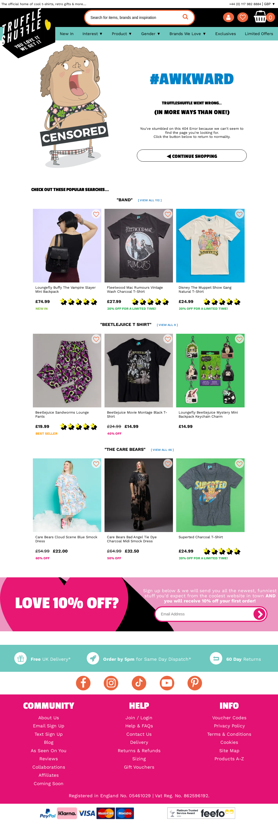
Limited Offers (259, 33)
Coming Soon (49, 784)
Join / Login (139, 718)
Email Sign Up (48, 726)
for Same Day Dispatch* (139, 659)
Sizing (139, 759)
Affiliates (49, 775)
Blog (48, 742)
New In (67, 33)
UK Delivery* (42, 659)
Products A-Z (229, 759)
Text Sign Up (48, 734)
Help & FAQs (139, 726)
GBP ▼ (269, 4)
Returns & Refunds (139, 751)
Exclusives (225, 33)
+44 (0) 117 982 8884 (245, 4)
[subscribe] (259, 614)
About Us (48, 718)
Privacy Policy (229, 726)
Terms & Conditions (229, 734)
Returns (235, 659)
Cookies (229, 742)
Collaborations (48, 767)
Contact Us (139, 734)
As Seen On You (49, 751)
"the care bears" (139, 449)
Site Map (229, 751)
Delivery (139, 742)
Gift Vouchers (139, 767)
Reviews (48, 759)
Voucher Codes (229, 718)
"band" (139, 199)
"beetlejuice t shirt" (139, 324)
